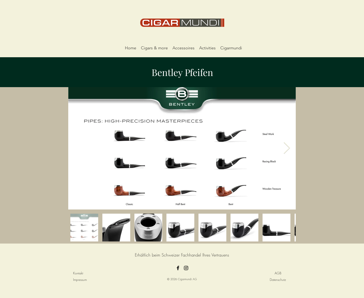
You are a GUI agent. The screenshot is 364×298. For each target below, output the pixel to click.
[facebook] (178, 268)
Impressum (80, 279)
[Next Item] (286, 148)
